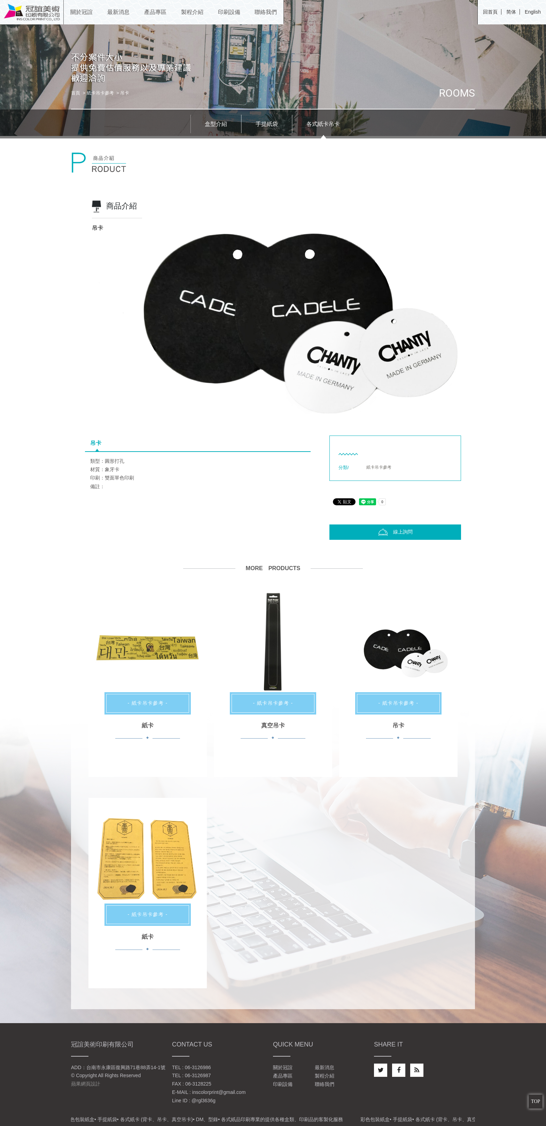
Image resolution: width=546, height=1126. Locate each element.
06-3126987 (198, 1075)
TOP (535, 1101)
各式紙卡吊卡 (323, 124)
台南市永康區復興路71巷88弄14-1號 (125, 1067)
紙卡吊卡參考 (100, 93)
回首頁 (490, 12)
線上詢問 (395, 532)
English (533, 12)
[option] (273, 304)
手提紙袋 (267, 124)
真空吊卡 (273, 725)
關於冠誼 (282, 1067)
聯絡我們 (324, 1084)
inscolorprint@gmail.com (218, 1092)
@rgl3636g (204, 1100)
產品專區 (282, 1076)
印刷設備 (282, 1084)
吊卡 (95, 443)
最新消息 (324, 1067)
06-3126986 (198, 1067)
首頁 (75, 93)
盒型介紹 (216, 124)
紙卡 (148, 725)
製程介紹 (324, 1076)
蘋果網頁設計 (85, 1084)
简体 (511, 12)
